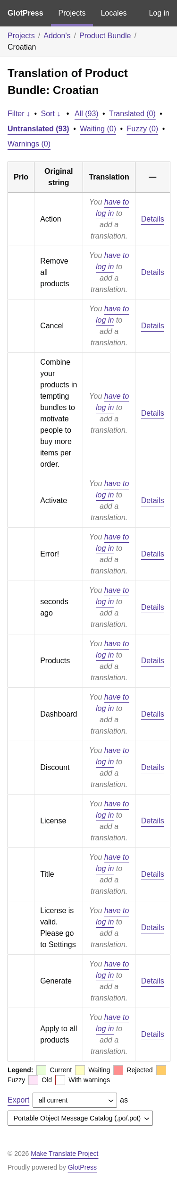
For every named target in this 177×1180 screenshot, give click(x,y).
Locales (113, 13)
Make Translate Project (64, 1153)
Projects (72, 13)
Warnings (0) (29, 144)
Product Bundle (105, 36)
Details (152, 219)
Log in (159, 13)
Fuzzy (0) (143, 129)
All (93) (87, 114)
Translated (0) (132, 114)
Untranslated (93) (38, 129)
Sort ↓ (51, 114)
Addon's (56, 36)
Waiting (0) (98, 129)
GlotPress (25, 13)
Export (18, 1100)
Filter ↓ (19, 114)
